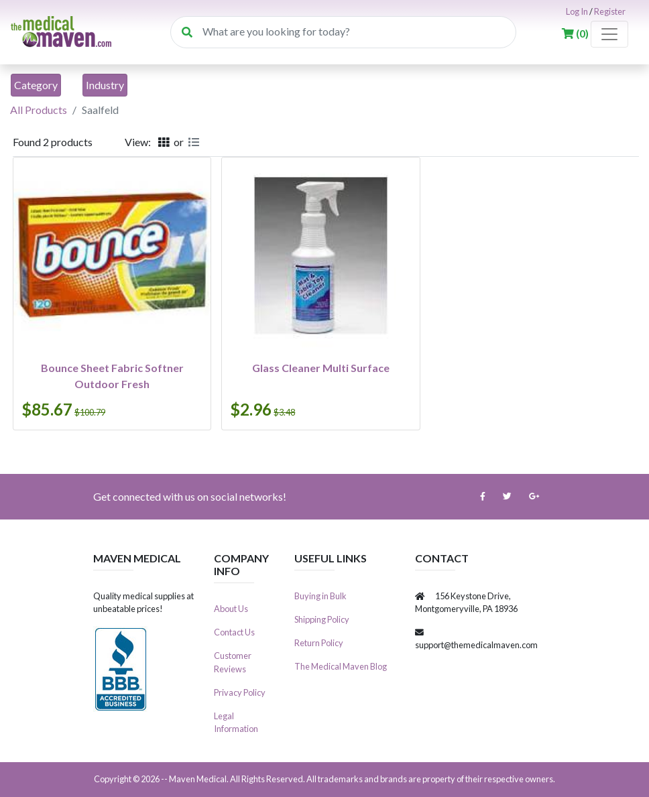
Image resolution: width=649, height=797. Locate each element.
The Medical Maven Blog (340, 666)
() (576, 33)
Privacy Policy (240, 692)
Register (610, 11)
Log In (577, 11)
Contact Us (234, 632)
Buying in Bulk (320, 596)
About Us (231, 608)
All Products (38, 109)
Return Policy (318, 642)
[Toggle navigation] (609, 34)
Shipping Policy (321, 619)
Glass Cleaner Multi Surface (321, 367)
